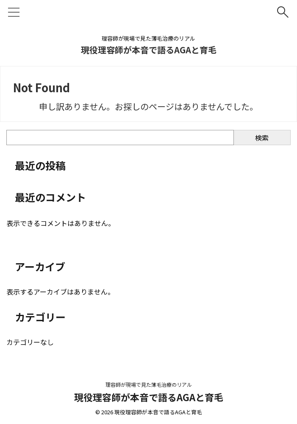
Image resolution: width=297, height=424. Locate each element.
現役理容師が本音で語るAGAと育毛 (149, 50)
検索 (262, 137)
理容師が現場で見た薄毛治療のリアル (148, 384)
